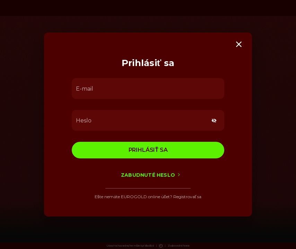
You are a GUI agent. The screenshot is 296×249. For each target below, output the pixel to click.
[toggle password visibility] (214, 120)
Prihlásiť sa (148, 150)
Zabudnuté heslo (148, 175)
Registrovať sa (187, 196)
